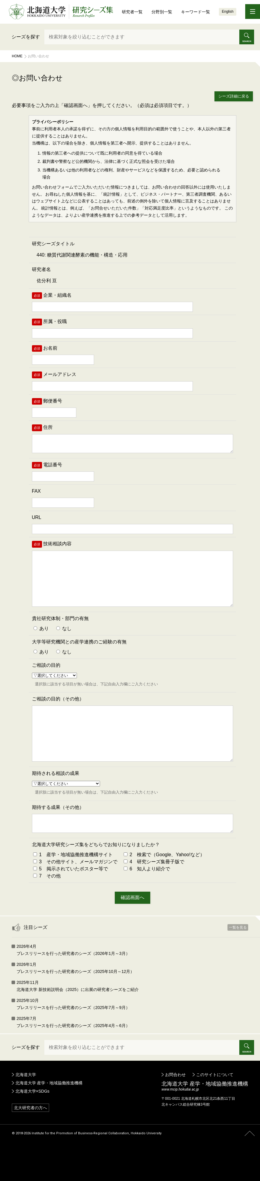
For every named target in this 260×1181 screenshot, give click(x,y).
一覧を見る (238, 958)
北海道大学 (25, 1105)
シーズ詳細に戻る (233, 96)
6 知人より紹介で (147, 899)
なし (64, 643)
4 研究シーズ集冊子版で (154, 892)
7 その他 (47, 906)
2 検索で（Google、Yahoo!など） (164, 885)
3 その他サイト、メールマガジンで (75, 892)
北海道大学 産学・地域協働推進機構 (49, 1113)
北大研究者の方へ (30, 1138)
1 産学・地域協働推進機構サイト (73, 885)
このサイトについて (214, 1105)
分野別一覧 (161, 11)
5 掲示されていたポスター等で (70, 899)
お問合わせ (175, 1105)
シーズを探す (26, 36)
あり (41, 643)
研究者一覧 (132, 11)
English (227, 11)
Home (17, 56)
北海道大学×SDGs (32, 1122)
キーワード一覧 (195, 11)
